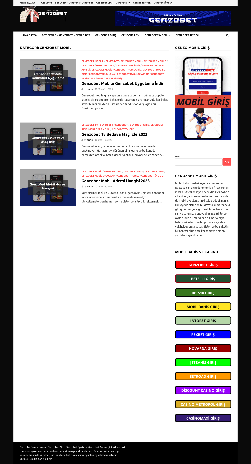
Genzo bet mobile (155, 61)
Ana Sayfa (46, 2)
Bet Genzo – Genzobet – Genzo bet (74, 2)
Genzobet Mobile (92, 61)
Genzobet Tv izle (123, 129)
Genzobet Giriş (104, 2)
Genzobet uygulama (102, 74)
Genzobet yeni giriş (109, 78)
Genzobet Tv (123, 2)
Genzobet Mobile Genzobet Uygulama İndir (122, 83)
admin (90, 89)
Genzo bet (112, 61)
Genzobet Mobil (141, 2)
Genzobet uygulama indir (133, 74)
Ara (177, 156)
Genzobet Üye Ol (163, 2)
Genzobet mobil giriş (127, 69)
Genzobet (87, 65)
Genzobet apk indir (128, 65)
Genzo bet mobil (131, 61)
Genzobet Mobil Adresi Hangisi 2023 (116, 181)
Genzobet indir (154, 171)
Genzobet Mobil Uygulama (98, 175)
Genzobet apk (105, 65)
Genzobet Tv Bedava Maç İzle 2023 (114, 134)
